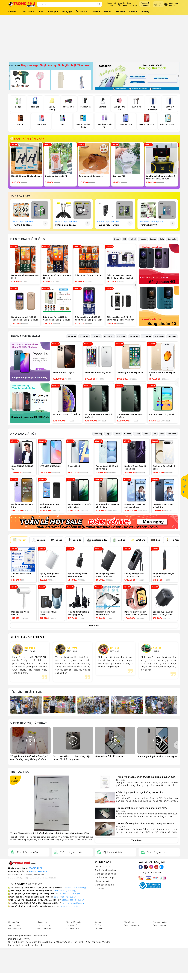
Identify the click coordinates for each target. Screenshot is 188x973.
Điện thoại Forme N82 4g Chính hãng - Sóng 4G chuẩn (56, 361)
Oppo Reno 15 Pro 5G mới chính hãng (134, 548)
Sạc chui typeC (14, 968)
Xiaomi (117, 477)
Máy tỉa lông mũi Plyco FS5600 (164, 618)
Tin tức (134, 12)
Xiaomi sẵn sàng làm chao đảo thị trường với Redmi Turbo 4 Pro (145, 866)
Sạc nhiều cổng (72, 968)
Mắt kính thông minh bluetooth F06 (106, 656)
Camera (96, 12)
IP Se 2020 (108, 379)
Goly (162, 282)
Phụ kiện (54, 12)
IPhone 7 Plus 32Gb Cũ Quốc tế (162, 417)
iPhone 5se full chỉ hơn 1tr (109, 799)
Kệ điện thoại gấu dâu (89, 220)
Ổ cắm (98, 968)
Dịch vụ (121, 12)
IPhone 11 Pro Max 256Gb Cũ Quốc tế (98, 458)
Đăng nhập (173, 3)
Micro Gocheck (72, 971)
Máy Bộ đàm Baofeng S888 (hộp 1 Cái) (78, 656)
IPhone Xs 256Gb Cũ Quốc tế (66, 457)
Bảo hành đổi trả (103, 909)
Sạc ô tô (74, 583)
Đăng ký (172, 5)
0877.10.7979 (68, 946)
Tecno (137, 477)
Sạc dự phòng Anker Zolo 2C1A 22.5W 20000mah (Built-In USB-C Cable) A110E (51, 618)
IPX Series (121, 379)
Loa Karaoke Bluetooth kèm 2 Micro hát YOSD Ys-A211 (160, 177)
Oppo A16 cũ (74, 509)
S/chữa (109, 12)
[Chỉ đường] (79, 946)
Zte (154, 477)
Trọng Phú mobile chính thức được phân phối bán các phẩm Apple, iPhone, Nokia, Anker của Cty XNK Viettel (51, 876)
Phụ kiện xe (129, 965)
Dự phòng (137, 583)
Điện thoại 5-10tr (44, 971)
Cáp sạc (38, 583)
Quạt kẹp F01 (118, 176)
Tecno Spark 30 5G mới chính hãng (107, 510)
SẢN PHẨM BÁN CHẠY (27, 138)
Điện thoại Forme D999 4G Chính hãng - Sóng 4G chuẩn (120, 319)
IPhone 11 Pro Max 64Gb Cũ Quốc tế (130, 458)
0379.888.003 (64, 937)
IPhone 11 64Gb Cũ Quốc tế (161, 457)
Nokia (116, 282)
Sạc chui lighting (160, 965)
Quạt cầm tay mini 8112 (56, 176)
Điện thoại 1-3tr (159, 968)
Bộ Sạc (119, 583)
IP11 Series (134, 379)
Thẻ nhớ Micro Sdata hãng (21, 618)
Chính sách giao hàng (105, 917)
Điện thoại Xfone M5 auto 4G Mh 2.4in (25, 319)
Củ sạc (56, 583)
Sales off (12, 11)
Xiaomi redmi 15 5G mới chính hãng (79, 548)
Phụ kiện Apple (14, 965)
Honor (146, 477)
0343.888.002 (59, 934)
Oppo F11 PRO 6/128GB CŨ (22, 510)
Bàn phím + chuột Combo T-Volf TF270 (159, 221)
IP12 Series (146, 379)
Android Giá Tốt (23, 477)
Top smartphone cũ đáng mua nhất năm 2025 (141, 851)
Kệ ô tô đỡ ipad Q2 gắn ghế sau (26, 176)
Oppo (108, 477)
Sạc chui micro (43, 968)
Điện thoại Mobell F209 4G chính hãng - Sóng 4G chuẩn (24, 361)
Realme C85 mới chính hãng (22, 548)
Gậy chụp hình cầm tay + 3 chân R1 (127, 221)
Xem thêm (172, 282)
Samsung (98, 477)
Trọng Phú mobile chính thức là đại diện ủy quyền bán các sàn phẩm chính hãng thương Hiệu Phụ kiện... (145, 820)
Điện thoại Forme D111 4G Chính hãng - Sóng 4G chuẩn (120, 361)
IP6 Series (72, 379)
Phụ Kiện (19, 583)
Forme (153, 282)
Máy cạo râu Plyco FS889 (49, 656)
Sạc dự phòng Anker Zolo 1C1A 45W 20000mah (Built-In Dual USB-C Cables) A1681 (80, 618)
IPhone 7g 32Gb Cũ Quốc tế (130, 415)
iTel (124, 282)
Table (41, 12)
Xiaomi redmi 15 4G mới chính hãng (107, 548)
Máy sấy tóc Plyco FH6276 (20, 656)
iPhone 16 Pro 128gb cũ (64, 415)
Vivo (162, 477)
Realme (127, 477)
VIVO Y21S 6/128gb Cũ (50, 509)
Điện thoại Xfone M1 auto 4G (88, 318)
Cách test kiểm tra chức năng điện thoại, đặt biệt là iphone (71, 801)
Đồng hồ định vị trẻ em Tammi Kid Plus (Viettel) (135, 656)
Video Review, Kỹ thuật (28, 766)
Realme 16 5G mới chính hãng (164, 510)
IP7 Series (84, 379)
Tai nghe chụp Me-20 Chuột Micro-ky (58, 221)
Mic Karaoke (174, 583)
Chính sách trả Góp (104, 920)
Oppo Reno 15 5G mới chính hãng (163, 548)
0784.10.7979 (66, 949)
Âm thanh (82, 12)
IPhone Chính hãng (25, 379)
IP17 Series (159, 379)
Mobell (133, 282)
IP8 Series (96, 379)
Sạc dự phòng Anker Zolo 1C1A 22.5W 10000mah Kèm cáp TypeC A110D (105, 618)
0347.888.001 (69, 930)
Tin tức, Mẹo (20, 815)
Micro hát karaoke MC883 (23, 220)
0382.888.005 (67, 943)
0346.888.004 (59, 940)
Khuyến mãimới (111, 4)
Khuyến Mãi (42, 965)
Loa (155, 583)
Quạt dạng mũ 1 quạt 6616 (91, 176)
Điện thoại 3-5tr (14, 971)
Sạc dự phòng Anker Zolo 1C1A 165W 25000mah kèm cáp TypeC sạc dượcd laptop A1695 (136, 618)
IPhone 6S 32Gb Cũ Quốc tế (98, 415)
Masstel (143, 282)
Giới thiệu (145, 11)
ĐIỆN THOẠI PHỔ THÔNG (27, 282)
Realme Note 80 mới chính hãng (49, 548)
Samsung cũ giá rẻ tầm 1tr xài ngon (157, 799)
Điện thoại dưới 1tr (131, 968)
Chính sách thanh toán (106, 913)
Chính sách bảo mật (104, 928)
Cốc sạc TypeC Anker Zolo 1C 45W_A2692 (163, 656)
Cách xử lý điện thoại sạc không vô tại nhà (139, 835)
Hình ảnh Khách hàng (27, 735)
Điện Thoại (28, 12)
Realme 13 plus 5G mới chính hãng (135, 510)
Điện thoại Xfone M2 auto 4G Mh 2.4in (57, 319)
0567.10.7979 (35, 911)
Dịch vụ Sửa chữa (73, 965)
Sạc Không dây (97, 583)
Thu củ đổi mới (102, 924)
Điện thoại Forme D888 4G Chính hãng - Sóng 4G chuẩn (88, 361)
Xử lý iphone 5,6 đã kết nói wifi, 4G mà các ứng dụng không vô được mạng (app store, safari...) (29, 801)
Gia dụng (68, 12)
